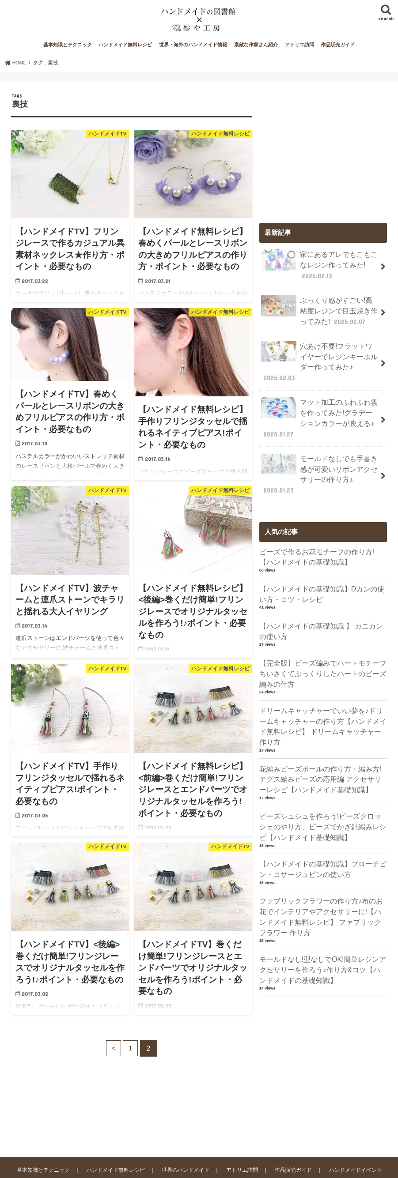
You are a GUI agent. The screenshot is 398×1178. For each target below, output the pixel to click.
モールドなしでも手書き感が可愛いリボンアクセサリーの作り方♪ (317, 461)
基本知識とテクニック (67, 56)
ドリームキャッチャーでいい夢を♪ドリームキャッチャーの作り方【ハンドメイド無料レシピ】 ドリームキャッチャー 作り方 (322, 700)
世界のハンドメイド (192, 1127)
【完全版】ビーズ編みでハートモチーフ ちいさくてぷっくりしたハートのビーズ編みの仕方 (323, 654)
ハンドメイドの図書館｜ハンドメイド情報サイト (123, 1164)
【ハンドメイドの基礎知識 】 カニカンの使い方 (320, 613)
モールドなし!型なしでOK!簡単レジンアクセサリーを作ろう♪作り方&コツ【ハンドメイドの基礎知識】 (322, 928)
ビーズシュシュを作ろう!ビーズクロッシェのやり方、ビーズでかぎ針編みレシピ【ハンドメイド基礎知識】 (323, 791)
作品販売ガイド (338, 56)
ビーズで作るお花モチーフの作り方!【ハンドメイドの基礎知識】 (323, 542)
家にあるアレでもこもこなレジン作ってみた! (317, 275)
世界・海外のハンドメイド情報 (193, 56)
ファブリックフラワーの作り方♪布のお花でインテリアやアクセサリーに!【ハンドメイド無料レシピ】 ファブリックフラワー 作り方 (323, 877)
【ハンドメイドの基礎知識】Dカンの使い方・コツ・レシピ (321, 577)
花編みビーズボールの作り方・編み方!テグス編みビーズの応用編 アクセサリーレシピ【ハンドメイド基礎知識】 (323, 745)
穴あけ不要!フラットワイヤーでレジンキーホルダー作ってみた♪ (320, 360)
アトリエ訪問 (299, 56)
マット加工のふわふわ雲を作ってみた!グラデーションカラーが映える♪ (318, 409)
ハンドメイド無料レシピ (125, 56)
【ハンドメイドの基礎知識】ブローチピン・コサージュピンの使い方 (319, 832)
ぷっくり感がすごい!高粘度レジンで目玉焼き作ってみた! (318, 318)
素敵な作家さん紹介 (256, 56)
